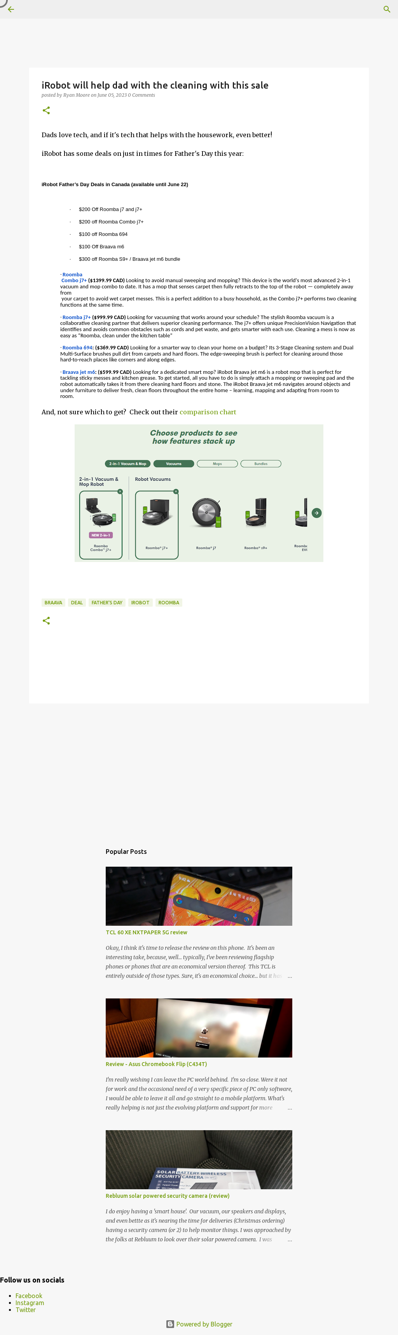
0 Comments (141, 95)
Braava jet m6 (79, 371)
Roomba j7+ (77, 317)
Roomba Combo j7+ (73, 277)
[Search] (387, 9)
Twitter (26, 1309)
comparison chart (208, 412)
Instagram (30, 1302)
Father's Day (107, 602)
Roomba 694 (77, 347)
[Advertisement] (199, 769)
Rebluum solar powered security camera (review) (168, 1196)
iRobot (140, 602)
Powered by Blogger (199, 1324)
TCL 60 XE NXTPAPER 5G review (146, 932)
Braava (53, 602)
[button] (46, 111)
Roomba (169, 602)
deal (77, 602)
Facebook (29, 1295)
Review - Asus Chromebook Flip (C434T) (156, 1064)
